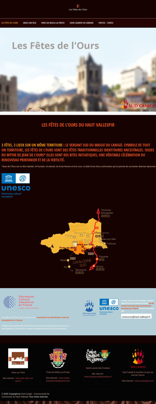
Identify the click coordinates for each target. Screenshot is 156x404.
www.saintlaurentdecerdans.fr (98, 377)
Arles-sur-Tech (29, 22)
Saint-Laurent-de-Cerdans (81, 22)
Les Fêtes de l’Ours (10, 22)
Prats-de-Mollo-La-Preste (53, 22)
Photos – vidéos (106, 22)
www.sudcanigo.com (144, 381)
